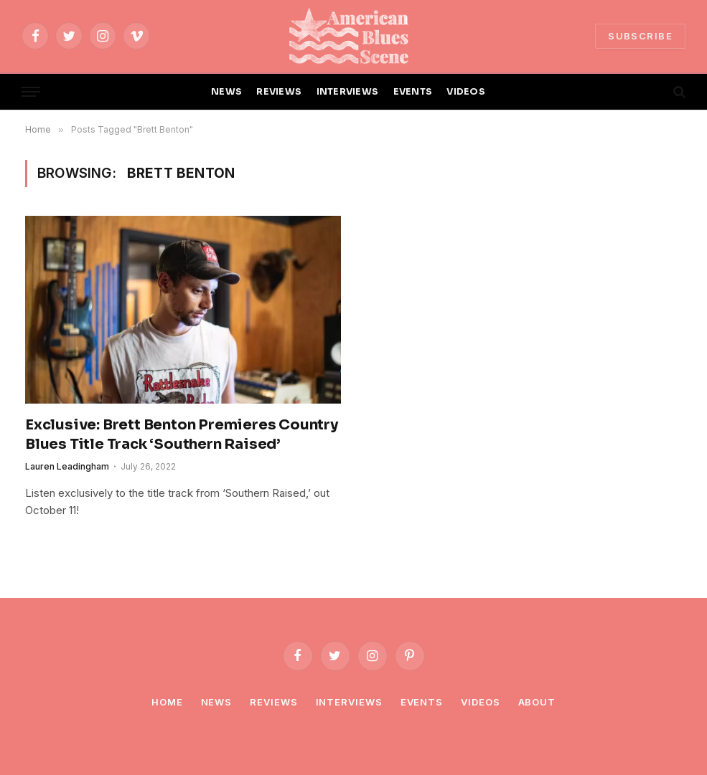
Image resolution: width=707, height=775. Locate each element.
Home (167, 702)
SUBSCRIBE (640, 36)
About (537, 702)
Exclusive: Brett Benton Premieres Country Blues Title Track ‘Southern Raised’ (181, 434)
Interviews (349, 702)
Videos (480, 702)
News (217, 702)
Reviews (273, 702)
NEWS (226, 92)
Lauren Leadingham (67, 466)
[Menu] (31, 92)
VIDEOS (465, 92)
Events (422, 702)
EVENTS (413, 92)
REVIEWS (278, 92)
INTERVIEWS (348, 92)
